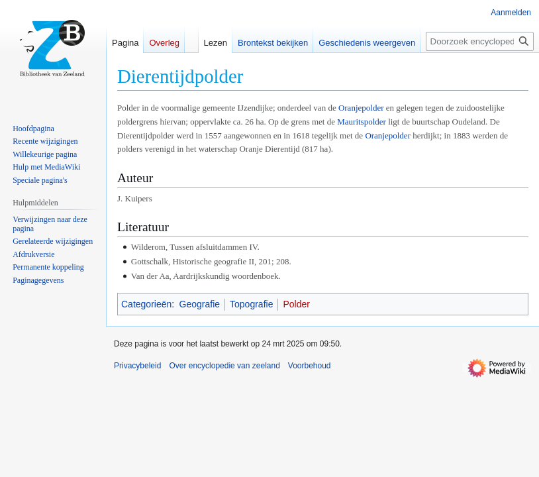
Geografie (199, 304)
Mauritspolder (361, 122)
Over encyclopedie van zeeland (224, 365)
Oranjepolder (361, 108)
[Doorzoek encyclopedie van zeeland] (480, 41)
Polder (296, 304)
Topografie (251, 304)
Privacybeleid (137, 365)
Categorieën (146, 304)
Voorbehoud (309, 365)
